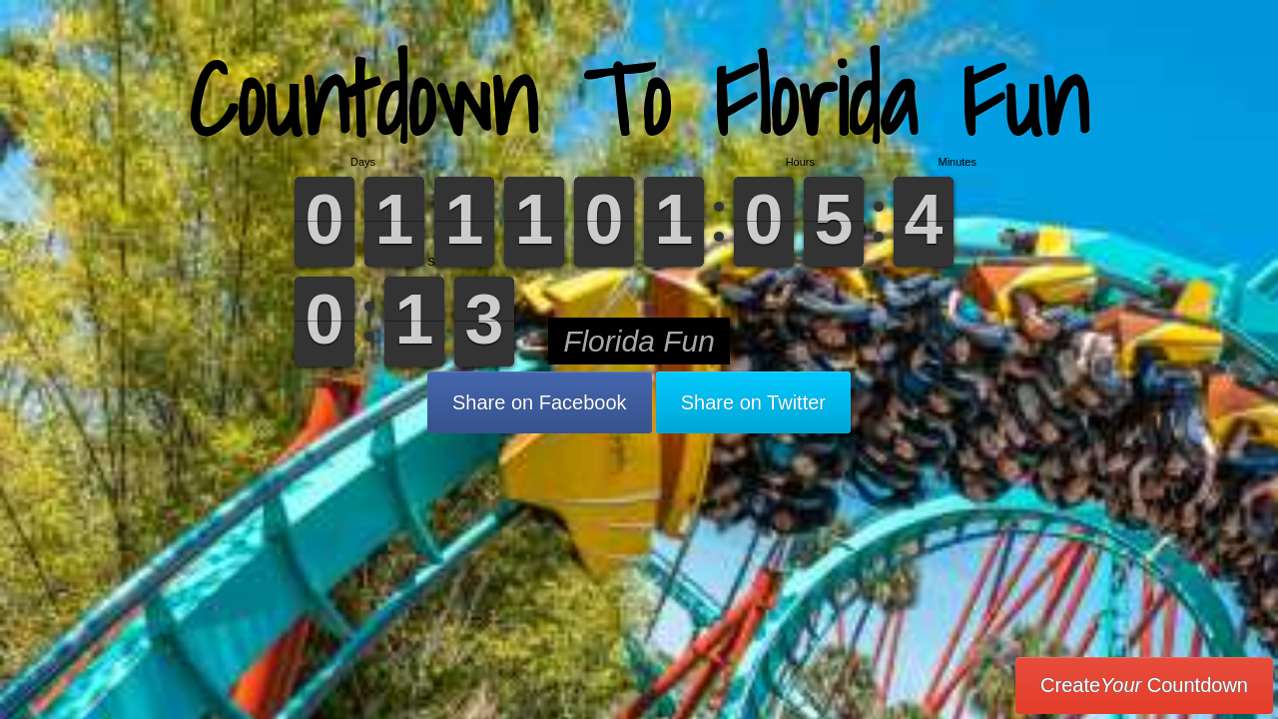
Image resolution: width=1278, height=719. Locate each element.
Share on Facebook (539, 402)
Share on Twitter (753, 402)
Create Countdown (1144, 685)
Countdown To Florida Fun (639, 99)
